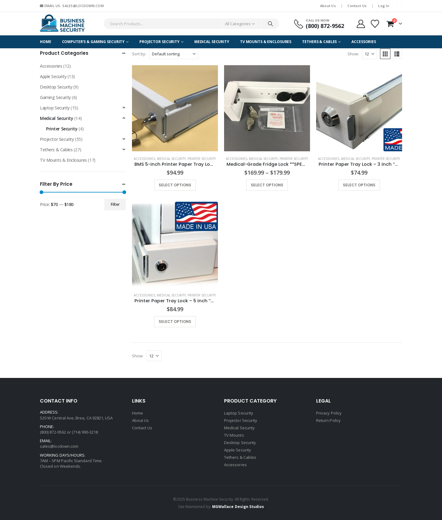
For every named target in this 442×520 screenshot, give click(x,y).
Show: (353, 54)
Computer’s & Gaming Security (93, 41)
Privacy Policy (329, 413)
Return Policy (328, 420)
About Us (328, 5)
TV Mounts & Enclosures (265, 41)
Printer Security (202, 159)
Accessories (363, 41)
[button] (385, 54)
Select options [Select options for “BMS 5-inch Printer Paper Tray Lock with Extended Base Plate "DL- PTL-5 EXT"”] (175, 185)
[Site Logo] (63, 23)
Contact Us (356, 5)
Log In (383, 5)
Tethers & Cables (319, 41)
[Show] (369, 54)
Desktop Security (56, 87)
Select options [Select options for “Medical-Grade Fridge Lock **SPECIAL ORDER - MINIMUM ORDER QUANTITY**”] (267, 185)
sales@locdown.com (59, 446)
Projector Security (159, 41)
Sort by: (139, 54)
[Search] (270, 23)
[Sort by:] (173, 54)
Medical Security (211, 41)
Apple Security (53, 76)
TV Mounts (234, 435)
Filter (115, 204)
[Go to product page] (175, 108)
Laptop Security (55, 108)
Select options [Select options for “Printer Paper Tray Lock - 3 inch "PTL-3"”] (359, 185)
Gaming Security (55, 97)
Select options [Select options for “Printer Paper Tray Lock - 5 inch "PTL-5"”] (175, 321)
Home (45, 41)
